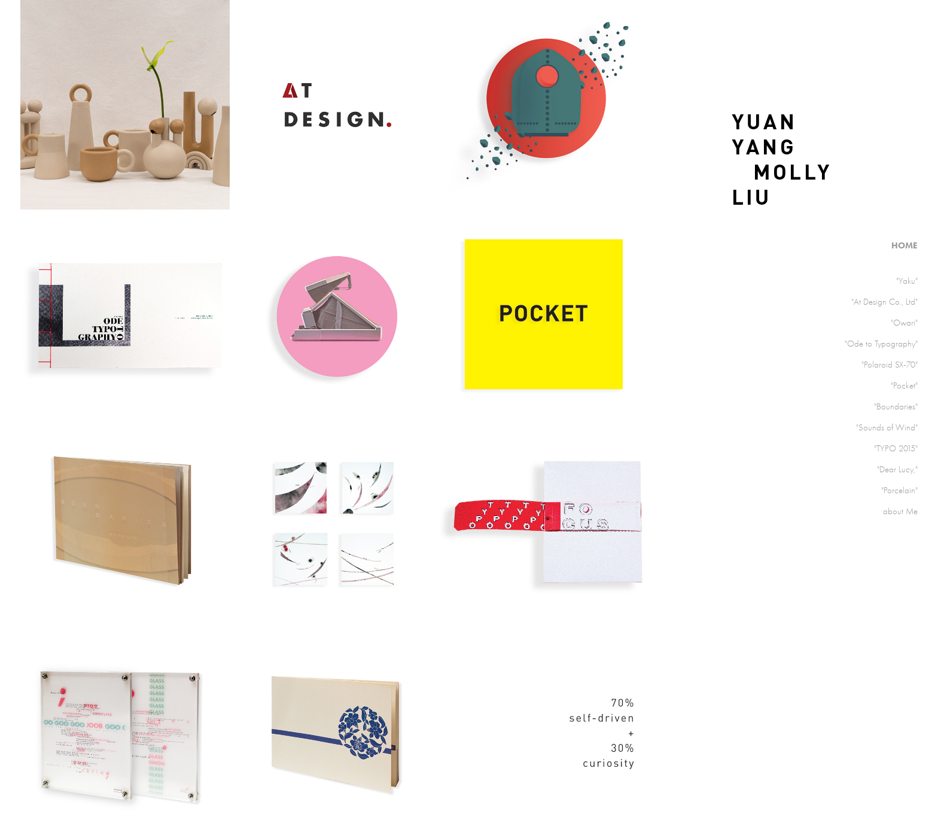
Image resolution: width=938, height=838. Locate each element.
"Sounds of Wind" (887, 427)
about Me (900, 511)
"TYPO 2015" (896, 448)
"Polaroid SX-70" (889, 364)
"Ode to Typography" (881, 343)
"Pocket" (904, 385)
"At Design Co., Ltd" (884, 301)
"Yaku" (907, 280)
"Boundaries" (896, 406)
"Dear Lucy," (897, 469)
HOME (904, 245)
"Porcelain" (899, 490)
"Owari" (904, 322)
